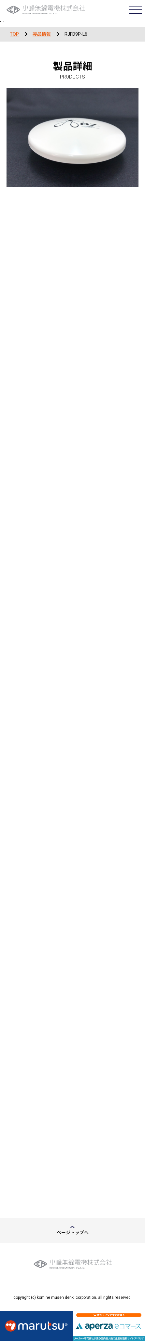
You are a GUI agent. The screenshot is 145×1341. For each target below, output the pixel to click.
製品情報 (42, 34)
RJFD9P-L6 (76, 34)
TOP (14, 34)
